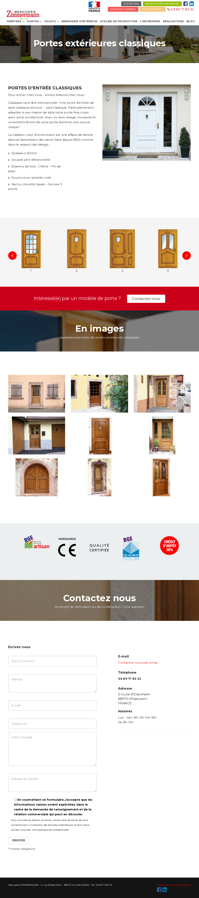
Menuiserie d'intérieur (79, 21)
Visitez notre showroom (162, 3)
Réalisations (173, 21)
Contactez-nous (146, 299)
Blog (191, 21)
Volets (51, 21)
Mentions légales (181, 884)
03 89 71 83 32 (181, 9)
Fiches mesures (153, 9)
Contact (14, 29)
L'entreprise (150, 21)
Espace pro (131, 3)
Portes (34, 21)
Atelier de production (118, 21)
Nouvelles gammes (123, 9)
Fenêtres (15, 21)
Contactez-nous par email (138, 662)
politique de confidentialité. (53, 829)
